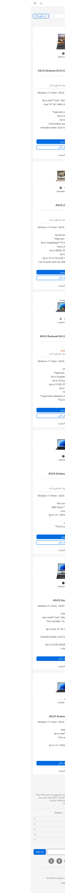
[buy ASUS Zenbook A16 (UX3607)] (42, 205)
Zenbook (28, 813)
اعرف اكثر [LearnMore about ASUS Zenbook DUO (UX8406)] (33, 658)
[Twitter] (20, 861)
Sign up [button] (9, 851)
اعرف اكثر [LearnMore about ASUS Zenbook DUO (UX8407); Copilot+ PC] (33, 147)
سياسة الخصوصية (37, 882)
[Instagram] (44, 861)
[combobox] (41, 16)
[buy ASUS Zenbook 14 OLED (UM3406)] (38, 474)
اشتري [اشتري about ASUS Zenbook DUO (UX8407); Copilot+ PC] (32, 141)
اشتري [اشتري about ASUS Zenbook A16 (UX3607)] (32, 272)
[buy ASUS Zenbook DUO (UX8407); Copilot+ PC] (33, 71)
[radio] (32, 53)
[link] (32, 3)
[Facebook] (28, 861)
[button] (61, 3)
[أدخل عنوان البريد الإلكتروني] (39, 852)
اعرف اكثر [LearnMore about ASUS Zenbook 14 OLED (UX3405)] (33, 763)
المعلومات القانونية (54, 882)
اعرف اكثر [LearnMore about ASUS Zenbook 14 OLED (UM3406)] (33, 542)
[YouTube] (36, 861)
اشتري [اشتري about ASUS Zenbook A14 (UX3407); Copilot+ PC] (32, 410)
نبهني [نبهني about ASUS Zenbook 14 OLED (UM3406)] (32, 536)
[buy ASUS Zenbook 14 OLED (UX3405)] (38, 716)
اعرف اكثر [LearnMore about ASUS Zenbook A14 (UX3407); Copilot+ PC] (33, 415)
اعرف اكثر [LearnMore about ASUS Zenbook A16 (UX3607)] (33, 277)
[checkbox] (32, 155)
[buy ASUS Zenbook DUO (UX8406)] (40, 600)
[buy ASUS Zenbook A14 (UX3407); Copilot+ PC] (34, 336)
